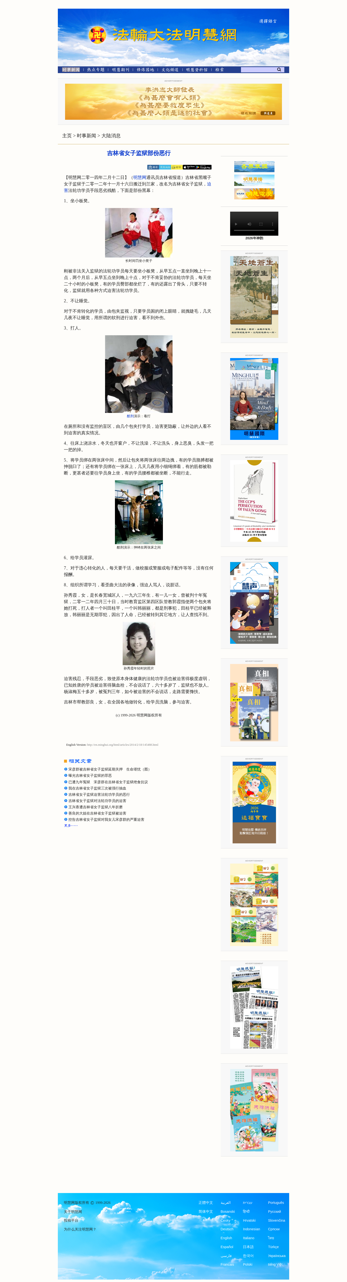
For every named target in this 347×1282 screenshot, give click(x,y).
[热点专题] (96, 71)
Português (276, 1203)
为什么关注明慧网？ (80, 1229)
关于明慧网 (73, 1212)
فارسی (226, 1256)
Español (227, 1247)
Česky (225, 1220)
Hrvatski (249, 1220)
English (226, 1238)
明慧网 (139, 177)
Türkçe (273, 1247)
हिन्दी (246, 1211)
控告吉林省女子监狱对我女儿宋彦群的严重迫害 (106, 819)
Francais (227, 1264)
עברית (247, 1203)
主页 (67, 135)
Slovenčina (276, 1220)
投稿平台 (71, 1220)
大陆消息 (111, 135)
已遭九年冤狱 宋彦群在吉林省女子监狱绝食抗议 (108, 782)
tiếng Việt (275, 1264)
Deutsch (227, 1229)
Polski (247, 1264)
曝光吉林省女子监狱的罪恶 (90, 775)
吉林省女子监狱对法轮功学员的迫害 (97, 801)
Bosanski (228, 1211)
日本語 (248, 1247)
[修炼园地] (145, 71)
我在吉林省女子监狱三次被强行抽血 (97, 788)
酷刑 (130, 416)
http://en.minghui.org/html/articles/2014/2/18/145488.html (122, 744)
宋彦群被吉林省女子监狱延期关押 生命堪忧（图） (110, 769)
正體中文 (206, 1203)
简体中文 (206, 1211)
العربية (226, 1203)
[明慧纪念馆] (197, 71)
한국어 (248, 1256)
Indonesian (251, 1229)
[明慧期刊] (120, 71)
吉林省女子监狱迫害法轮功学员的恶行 (99, 794)
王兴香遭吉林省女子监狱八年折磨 (95, 807)
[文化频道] (170, 71)
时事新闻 (86, 135)
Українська (277, 1256)
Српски (274, 1229)
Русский (274, 1211)
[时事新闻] (69, 71)
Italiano (248, 1238)
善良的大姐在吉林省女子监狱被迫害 (97, 813)
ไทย (271, 1238)
